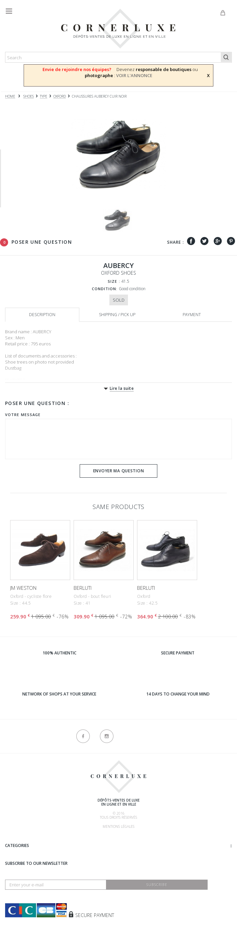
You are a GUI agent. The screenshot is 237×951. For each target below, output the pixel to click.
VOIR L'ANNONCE (134, 75)
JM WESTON (23, 587)
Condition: (105, 288)
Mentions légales (118, 826)
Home (10, 96)
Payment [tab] (192, 314)
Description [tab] (42, 314)
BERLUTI (82, 587)
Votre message (23, 414)
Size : (114, 281)
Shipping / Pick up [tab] (117, 314)
